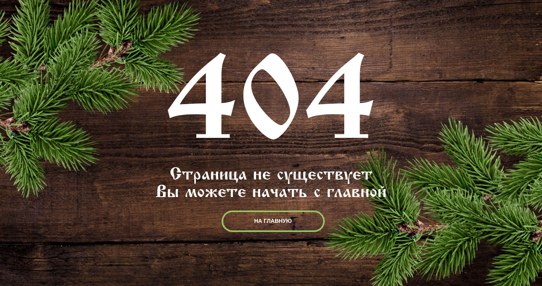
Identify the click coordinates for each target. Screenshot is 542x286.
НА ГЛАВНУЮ (273, 221)
